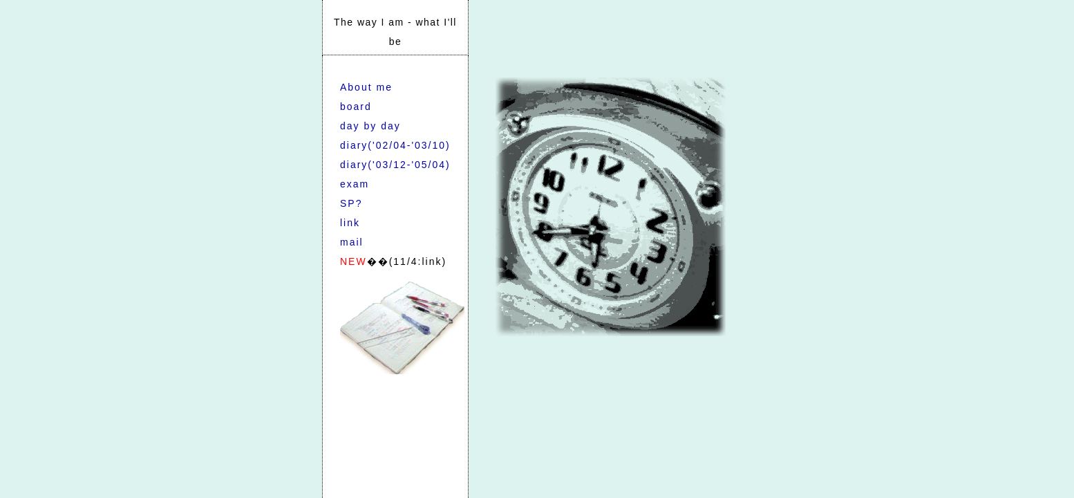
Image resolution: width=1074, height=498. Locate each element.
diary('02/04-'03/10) (395, 145)
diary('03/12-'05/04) (395, 164)
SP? (351, 203)
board (356, 106)
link (350, 222)
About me (366, 87)
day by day (370, 125)
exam (354, 184)
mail (352, 242)
